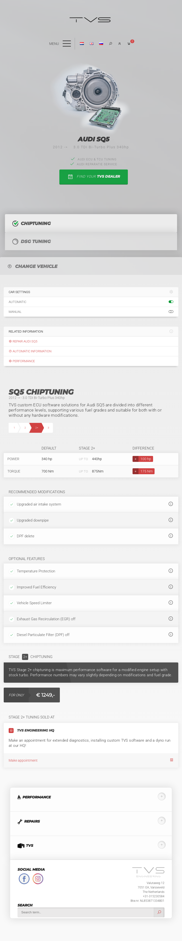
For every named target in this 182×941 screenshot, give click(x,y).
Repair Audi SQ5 (23, 341)
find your (93, 177)
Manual (91, 312)
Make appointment (91, 760)
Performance (22, 361)
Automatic (91, 302)
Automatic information (30, 351)
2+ (36, 427)
